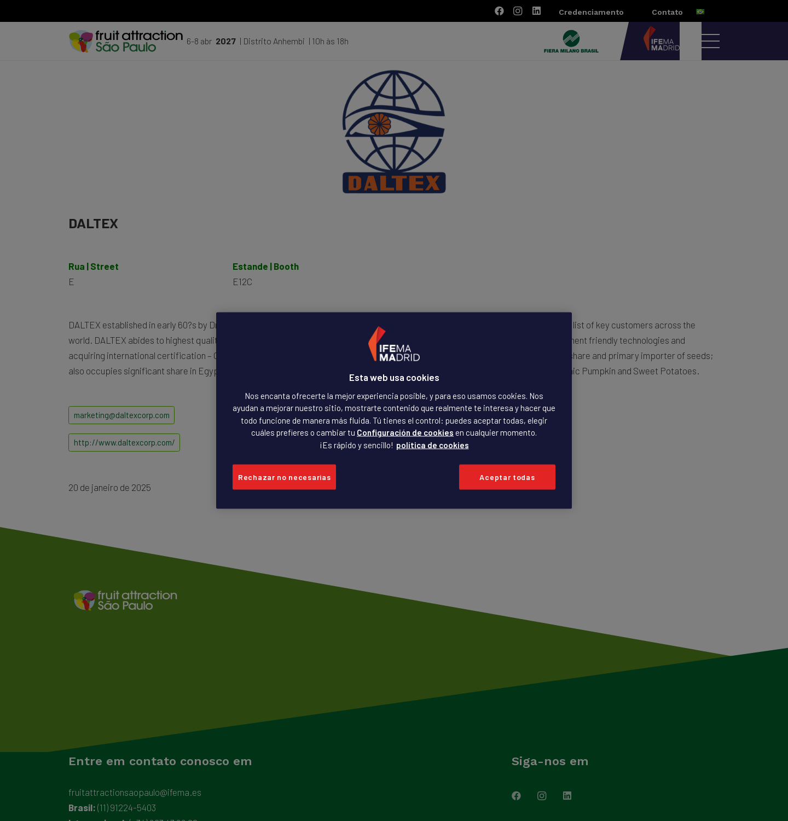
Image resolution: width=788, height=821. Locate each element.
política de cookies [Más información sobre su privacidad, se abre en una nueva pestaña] (432, 444)
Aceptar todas (507, 477)
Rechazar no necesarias (284, 477)
